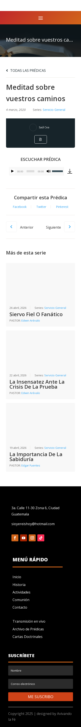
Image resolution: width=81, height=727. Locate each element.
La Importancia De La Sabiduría (36, 457)
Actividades (21, 592)
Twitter (41, 206)
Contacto (20, 607)
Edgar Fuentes (30, 465)
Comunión (21, 599)
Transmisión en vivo (29, 621)
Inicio (17, 577)
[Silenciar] (48, 171)
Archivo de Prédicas (28, 629)
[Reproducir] (12, 171)
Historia (19, 584)
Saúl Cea (44, 127)
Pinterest (62, 206)
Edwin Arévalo (30, 320)
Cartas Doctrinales (28, 636)
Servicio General (54, 110)
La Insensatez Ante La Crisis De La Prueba (37, 384)
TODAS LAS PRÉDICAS (26, 70)
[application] (36, 171)
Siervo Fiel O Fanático (36, 314)
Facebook (20, 206)
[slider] (30, 171)
